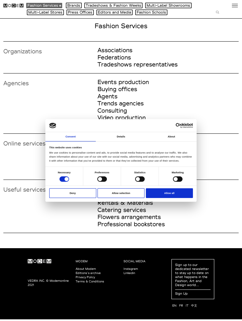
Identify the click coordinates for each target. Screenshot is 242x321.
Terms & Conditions (90, 283)
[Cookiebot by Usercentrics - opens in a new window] (178, 125)
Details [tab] (121, 136)
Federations (114, 57)
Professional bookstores (131, 225)
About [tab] (171, 136)
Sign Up (181, 295)
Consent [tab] (71, 136)
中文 (194, 307)
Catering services (121, 211)
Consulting (112, 111)
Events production (123, 82)
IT (187, 307)
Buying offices (117, 89)
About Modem (86, 270)
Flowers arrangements (129, 218)
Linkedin (129, 274)
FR (181, 307)
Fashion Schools (151, 12)
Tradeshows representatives (137, 64)
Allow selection (121, 193)
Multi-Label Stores (45, 12)
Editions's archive (88, 274)
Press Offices (80, 12)
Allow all (169, 193)
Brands (73, 5)
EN (174, 307)
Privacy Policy (85, 279)
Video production (121, 118)
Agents (107, 96)
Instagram (131, 270)
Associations (115, 50)
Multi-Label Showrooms (168, 5)
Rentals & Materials (125, 204)
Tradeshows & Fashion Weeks (113, 5)
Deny (73, 193)
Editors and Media (114, 12)
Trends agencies (120, 103)
